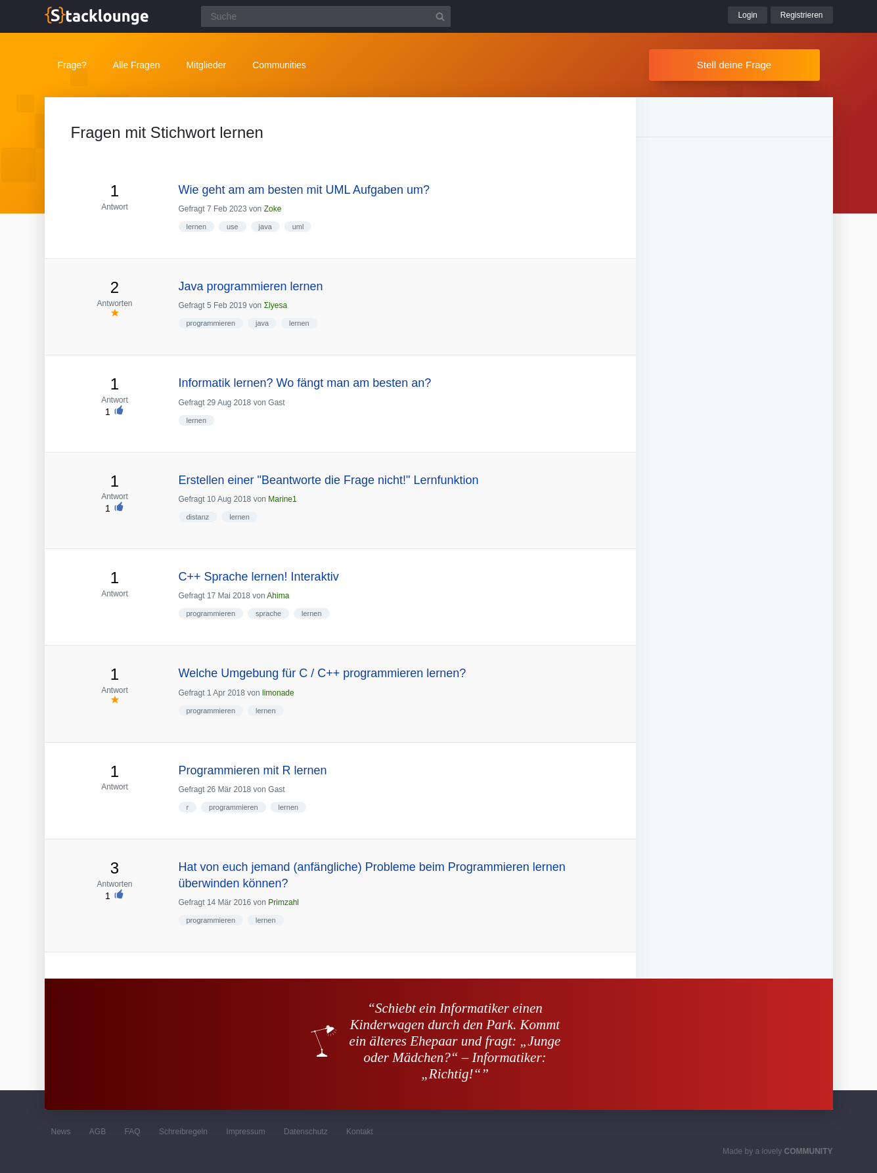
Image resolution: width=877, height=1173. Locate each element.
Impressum (245, 1131)
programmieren (211, 323)
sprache (268, 613)
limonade (278, 692)
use (232, 227)
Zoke (273, 208)
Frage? (72, 65)
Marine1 (282, 499)
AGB (97, 1131)
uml (298, 227)
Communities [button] (279, 65)
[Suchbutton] (440, 16)
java (265, 227)
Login (747, 15)
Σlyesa (275, 305)
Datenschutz (306, 1131)
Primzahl (283, 902)
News (61, 1131)
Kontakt (359, 1131)
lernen (197, 227)
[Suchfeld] (326, 16)
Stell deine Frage (734, 64)
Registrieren (801, 15)
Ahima (278, 595)
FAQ (133, 1131)
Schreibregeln (183, 1131)
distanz (198, 517)
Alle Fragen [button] (136, 65)
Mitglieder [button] (206, 65)
